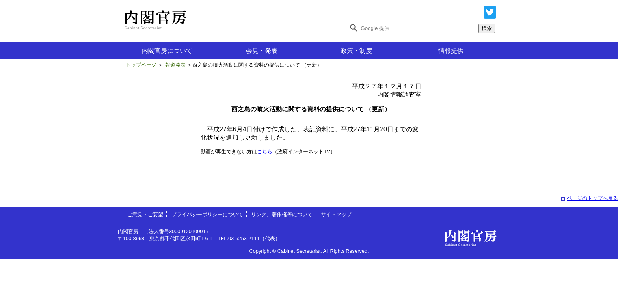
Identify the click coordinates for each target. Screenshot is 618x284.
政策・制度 (356, 50)
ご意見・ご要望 (145, 214)
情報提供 (451, 50)
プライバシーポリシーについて (207, 214)
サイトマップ (336, 214)
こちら (264, 152)
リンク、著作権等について (282, 214)
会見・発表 (261, 50)
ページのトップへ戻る (592, 198)
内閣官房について (167, 50)
